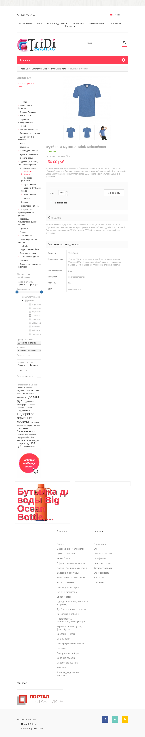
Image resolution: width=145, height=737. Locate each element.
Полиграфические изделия (71, 638)
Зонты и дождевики (29, 127)
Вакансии (116, 21)
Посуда (23, 99)
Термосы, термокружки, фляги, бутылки (27, 219)
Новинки (24, 258)
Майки (26, 196)
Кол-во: (53, 191)
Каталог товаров (39, 66)
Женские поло (30, 192)
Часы (22, 141)
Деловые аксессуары (30, 131)
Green (30, 388)
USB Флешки (26, 233)
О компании (25, 21)
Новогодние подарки (29, 148)
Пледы (23, 230)
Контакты (70, 23)
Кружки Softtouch (38, 309)
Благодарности (101, 567)
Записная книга (26, 429)
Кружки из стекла (38, 317)
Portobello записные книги (27, 382)
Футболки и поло (58, 66)
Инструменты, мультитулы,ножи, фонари (26, 210)
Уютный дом (26, 113)
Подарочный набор (25, 435)
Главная (24, 66)
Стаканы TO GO (37, 313)
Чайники (34, 328)
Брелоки (24, 226)
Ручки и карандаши (29, 152)
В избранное (61, 200)
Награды (24, 243)
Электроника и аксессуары (71, 572)
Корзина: (119, 14)
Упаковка (24, 144)
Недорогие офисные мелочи (25, 415)
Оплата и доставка (57, 21)
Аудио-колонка (30, 444)
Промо (23, 123)
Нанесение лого (97, 21)
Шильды (24, 200)
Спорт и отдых (27, 155)
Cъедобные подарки (29, 254)
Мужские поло (30, 182)
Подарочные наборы (29, 247)
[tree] (29, 314)
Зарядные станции (24, 385)
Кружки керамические (40, 302)
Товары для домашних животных (69, 668)
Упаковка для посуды (40, 324)
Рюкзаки (21, 438)
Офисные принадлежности (71, 557)
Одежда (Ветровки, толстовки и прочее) (72, 597)
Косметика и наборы (29, 203)
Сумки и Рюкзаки (28, 110)
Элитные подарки (28, 251)
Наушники (21, 388)
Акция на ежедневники (26, 432)
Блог (39, 21)
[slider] (17, 289)
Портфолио (78, 21)
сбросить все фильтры (27, 282)
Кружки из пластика (39, 306)
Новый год (21, 395)
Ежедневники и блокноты (70, 543)
